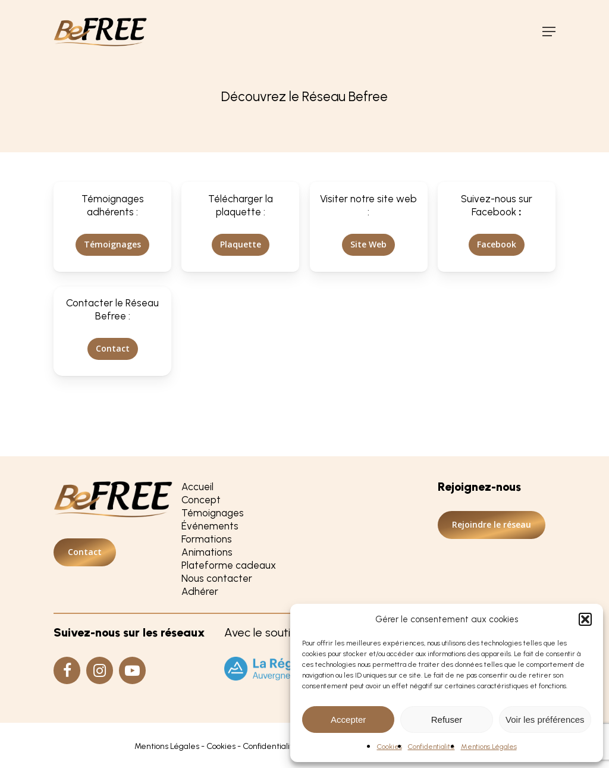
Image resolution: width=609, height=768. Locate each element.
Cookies (389, 746)
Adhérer (199, 591)
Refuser (447, 719)
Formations (206, 539)
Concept (201, 500)
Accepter (348, 719)
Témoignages (212, 513)
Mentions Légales (489, 746)
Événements (209, 526)
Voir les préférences (545, 719)
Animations (207, 552)
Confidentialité (431, 746)
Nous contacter (216, 578)
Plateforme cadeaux (228, 565)
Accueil (197, 487)
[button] (585, 619)
